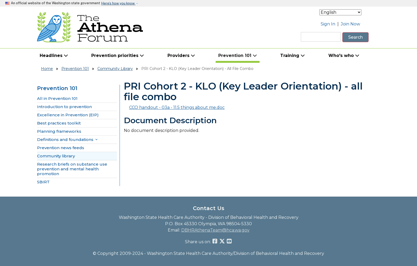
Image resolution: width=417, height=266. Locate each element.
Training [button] (292, 55)
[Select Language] (340, 12)
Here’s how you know (118, 3)
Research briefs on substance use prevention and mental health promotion (72, 169)
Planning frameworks (59, 131)
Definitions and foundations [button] (67, 139)
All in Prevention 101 (57, 98)
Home (47, 68)
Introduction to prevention (64, 106)
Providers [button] (181, 55)
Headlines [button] (54, 55)
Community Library (115, 68)
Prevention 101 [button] (237, 55)
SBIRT (43, 182)
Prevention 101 (75, 68)
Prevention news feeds (60, 147)
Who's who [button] (343, 55)
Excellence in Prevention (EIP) (68, 115)
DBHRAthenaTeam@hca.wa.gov (215, 230)
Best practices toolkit (59, 123)
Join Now (350, 23)
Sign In (328, 23)
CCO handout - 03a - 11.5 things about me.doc (177, 107)
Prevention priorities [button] (117, 55)
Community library (56, 156)
